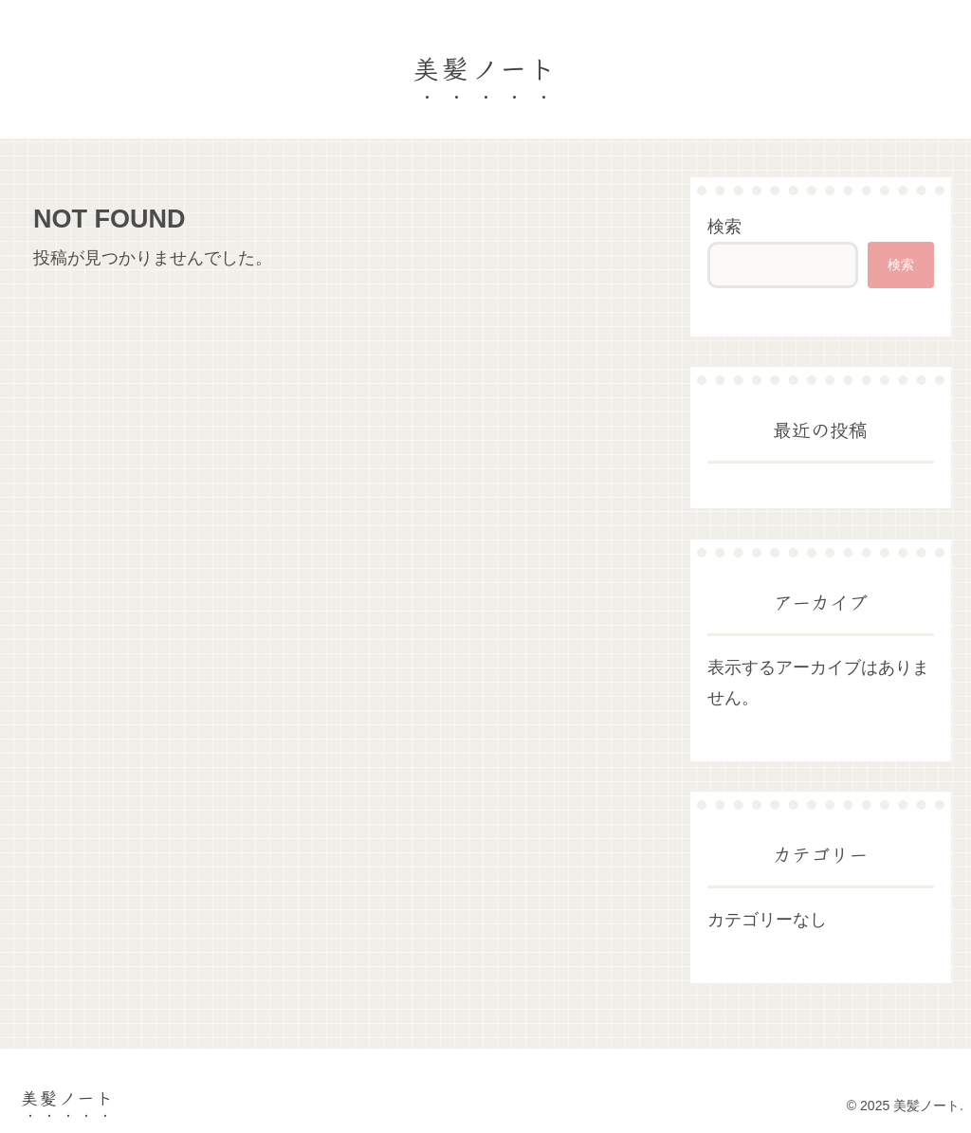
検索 (724, 226)
